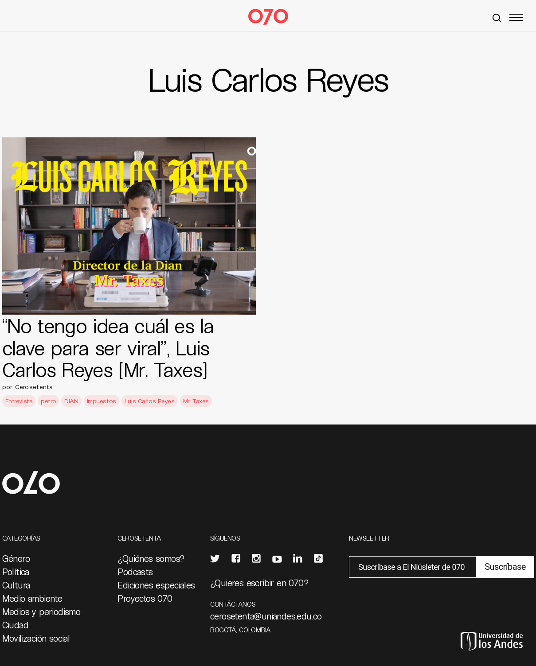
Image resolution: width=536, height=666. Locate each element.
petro (48, 401)
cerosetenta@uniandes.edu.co (266, 616)
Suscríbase (505, 566)
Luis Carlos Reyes (150, 401)
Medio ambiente (32, 598)
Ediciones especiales (156, 585)
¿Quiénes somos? (150, 558)
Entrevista (19, 401)
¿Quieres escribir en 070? (259, 582)
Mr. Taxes (196, 401)
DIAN (71, 401)
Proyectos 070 (144, 598)
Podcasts (135, 571)
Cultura (16, 585)
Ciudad (15, 624)
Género (16, 558)
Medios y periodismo (41, 611)
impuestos (101, 401)
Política (15, 571)
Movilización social (36, 638)
